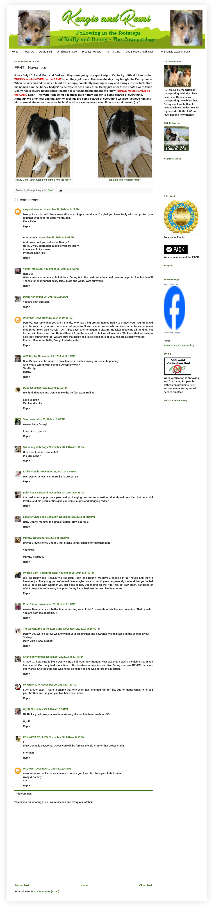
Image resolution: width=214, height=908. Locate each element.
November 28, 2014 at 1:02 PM (47, 419)
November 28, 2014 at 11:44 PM (64, 656)
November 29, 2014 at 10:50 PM (49, 709)
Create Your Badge (172, 333)
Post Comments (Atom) (45, 891)
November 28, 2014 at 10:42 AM (49, 296)
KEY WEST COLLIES (35, 737)
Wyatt (26, 709)
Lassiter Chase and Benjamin (40, 516)
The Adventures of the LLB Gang (42, 628)
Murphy (27, 537)
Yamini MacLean (33, 268)
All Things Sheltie (67, 51)
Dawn (26, 296)
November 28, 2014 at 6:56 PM (67, 492)
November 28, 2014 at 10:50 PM (81, 628)
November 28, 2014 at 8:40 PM (76, 572)
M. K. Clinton (30, 604)
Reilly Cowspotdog (172, 284)
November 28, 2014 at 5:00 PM (58, 471)
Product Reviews (91, 51)
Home (15, 51)
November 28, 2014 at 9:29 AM (61, 209)
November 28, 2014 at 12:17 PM (56, 356)
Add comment (24, 793)
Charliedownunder (34, 656)
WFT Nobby (30, 356)
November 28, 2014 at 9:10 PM (57, 604)
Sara (25, 419)
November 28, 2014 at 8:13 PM (51, 537)
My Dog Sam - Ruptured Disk (40, 572)
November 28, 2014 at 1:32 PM (67, 447)
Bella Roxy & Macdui (35, 492)
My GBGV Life (31, 684)
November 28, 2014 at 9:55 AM (61, 268)
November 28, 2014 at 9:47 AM (56, 237)
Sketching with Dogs (35, 447)
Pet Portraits (113, 51)
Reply (26, 226)
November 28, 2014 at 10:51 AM (53, 317)
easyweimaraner (33, 209)
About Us (29, 51)
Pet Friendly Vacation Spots (175, 51)
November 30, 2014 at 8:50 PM (66, 737)
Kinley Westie (31, 471)
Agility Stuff (45, 51)
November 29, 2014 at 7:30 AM (58, 684)
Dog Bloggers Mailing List (140, 51)
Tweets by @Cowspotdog (179, 345)
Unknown (28, 317)
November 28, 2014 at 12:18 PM (48, 387)
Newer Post (22, 885)
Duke (26, 387)
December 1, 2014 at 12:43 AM (53, 768)
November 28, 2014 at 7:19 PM (77, 516)
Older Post (145, 885)
